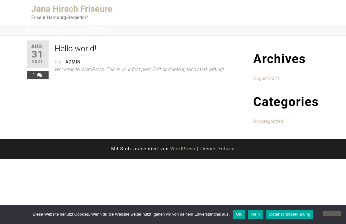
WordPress (182, 149)
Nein (255, 214)
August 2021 (266, 78)
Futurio (226, 149)
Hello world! (76, 48)
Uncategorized (268, 121)
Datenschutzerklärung (289, 214)
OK (239, 214)
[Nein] (332, 213)
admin (73, 61)
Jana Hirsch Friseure (71, 9)
